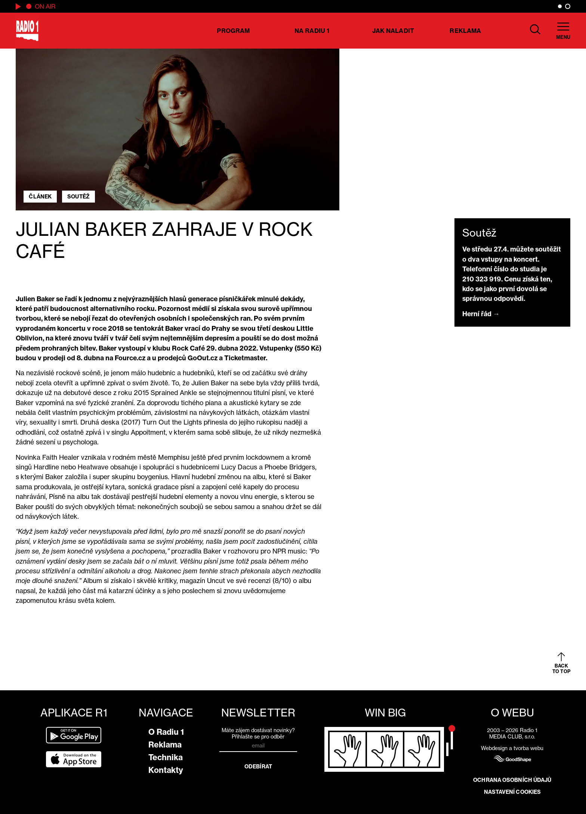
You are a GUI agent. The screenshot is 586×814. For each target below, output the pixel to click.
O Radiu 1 (166, 732)
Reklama (465, 30)
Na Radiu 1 (311, 30)
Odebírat (258, 766)
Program (233, 30)
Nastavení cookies (512, 792)
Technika (165, 757)
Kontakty (165, 770)
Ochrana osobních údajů (512, 780)
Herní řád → (481, 313)
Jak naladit (393, 30)
